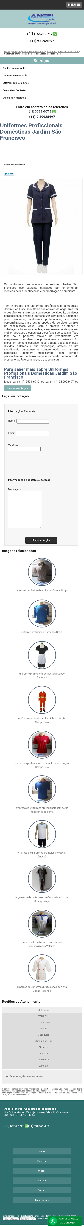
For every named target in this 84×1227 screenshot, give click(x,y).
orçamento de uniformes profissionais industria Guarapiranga (41, 899)
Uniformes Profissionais (15, 98)
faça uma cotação (17, 388)
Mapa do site (42, 1200)
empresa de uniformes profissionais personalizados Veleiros (42, 944)
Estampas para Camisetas (16, 83)
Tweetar (9, 173)
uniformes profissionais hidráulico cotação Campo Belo (42, 720)
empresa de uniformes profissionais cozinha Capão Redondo (42, 989)
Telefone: (24, 447)
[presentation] (30, 464)
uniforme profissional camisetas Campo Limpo (42, 590)
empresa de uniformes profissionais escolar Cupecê (41, 854)
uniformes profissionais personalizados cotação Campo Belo (42, 765)
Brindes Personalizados (15, 68)
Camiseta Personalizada (15, 75)
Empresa (41, 1161)
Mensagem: (24, 508)
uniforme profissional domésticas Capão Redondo (42, 675)
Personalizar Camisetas (15, 90)
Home (42, 1151)
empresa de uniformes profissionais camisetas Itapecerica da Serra (42, 810)
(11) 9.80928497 (42, 41)
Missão (42, 1171)
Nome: (28, 421)
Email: (28, 434)
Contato (42, 1190)
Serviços (42, 60)
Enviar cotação (41, 540)
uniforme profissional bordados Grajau (42, 632)
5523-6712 (44, 34)
